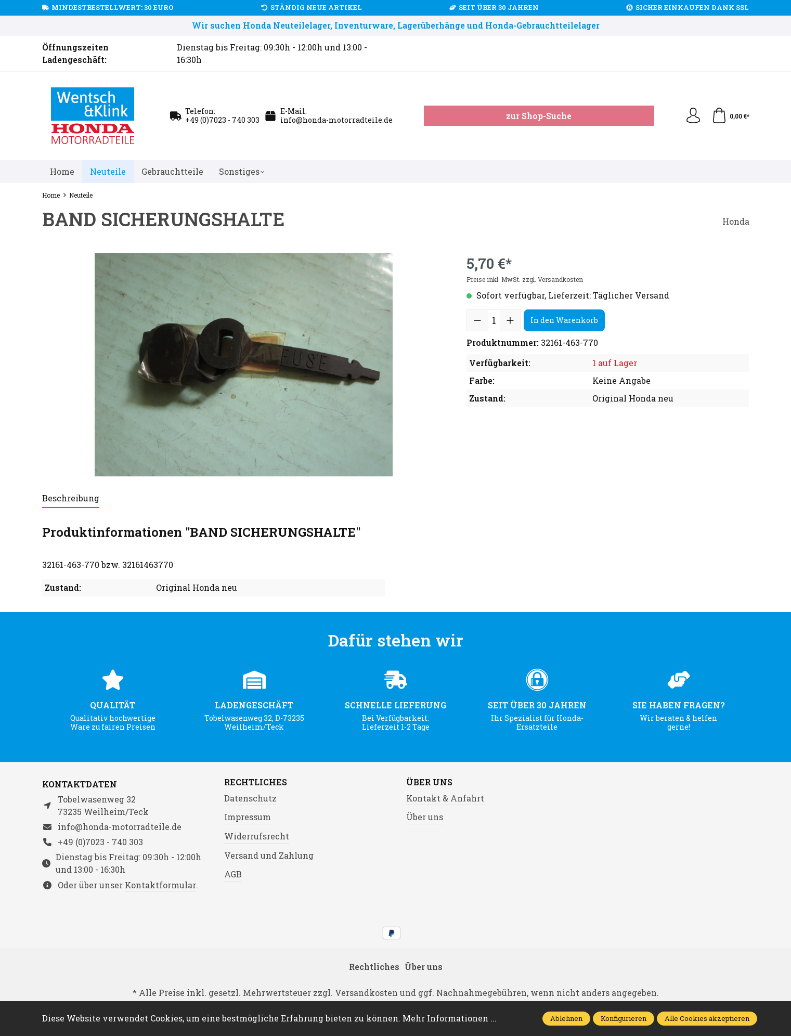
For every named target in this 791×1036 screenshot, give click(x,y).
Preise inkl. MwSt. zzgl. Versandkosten (524, 279)
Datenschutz (250, 798)
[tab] (70, 498)
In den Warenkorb (564, 320)
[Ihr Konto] (693, 116)
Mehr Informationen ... (450, 1018)
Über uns (429, 782)
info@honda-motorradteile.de (336, 120)
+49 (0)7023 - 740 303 (222, 120)
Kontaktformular (160, 884)
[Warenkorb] (730, 116)
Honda (735, 221)
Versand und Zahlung (269, 855)
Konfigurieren (623, 1018)
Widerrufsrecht (256, 836)
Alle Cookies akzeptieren (707, 1018)
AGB (233, 874)
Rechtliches (255, 782)
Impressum (247, 816)
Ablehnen (566, 1018)
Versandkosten (366, 992)
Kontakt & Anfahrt (445, 798)
